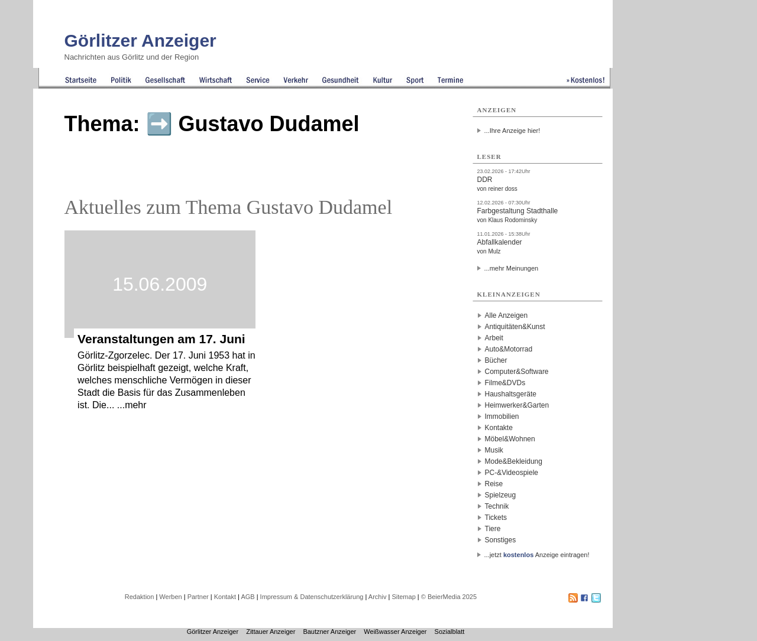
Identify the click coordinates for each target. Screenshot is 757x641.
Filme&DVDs (505, 383)
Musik (494, 450)
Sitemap (403, 596)
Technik (497, 506)
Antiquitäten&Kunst (515, 327)
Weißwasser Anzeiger (395, 631)
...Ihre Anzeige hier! (512, 131)
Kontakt (225, 596)
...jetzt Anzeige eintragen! (537, 555)
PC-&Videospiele (512, 473)
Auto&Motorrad (509, 349)
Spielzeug (500, 495)
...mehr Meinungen (511, 268)
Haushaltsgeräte (510, 394)
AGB (247, 596)
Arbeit (494, 338)
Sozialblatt (450, 631)
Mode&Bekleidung (513, 461)
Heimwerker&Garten (517, 405)
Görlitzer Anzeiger (140, 40)
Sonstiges (500, 540)
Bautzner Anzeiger (329, 631)
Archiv (377, 596)
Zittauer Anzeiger (270, 631)
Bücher (496, 360)
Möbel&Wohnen (510, 439)
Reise (494, 484)
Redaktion (139, 596)
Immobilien (502, 416)
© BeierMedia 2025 (449, 596)
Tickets (496, 517)
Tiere (493, 529)
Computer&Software (517, 372)
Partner (198, 596)
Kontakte (499, 428)
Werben (170, 596)
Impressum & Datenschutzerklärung (312, 596)
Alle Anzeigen (506, 315)
